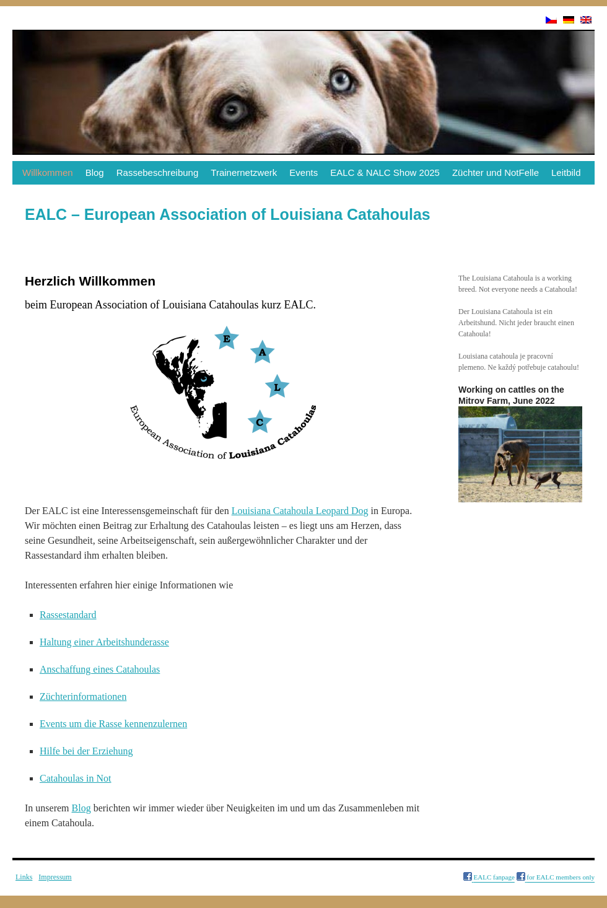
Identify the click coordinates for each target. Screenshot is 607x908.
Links (23, 877)
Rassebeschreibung (157, 172)
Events (303, 172)
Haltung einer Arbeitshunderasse (104, 642)
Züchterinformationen (83, 696)
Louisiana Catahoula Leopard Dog (300, 510)
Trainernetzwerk (244, 172)
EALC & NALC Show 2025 (385, 172)
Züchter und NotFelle (495, 172)
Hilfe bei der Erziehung (86, 751)
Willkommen (47, 172)
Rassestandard (68, 614)
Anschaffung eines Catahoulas (100, 669)
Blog (94, 172)
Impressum (54, 877)
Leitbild (566, 172)
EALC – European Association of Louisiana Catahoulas (227, 214)
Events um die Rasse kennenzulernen (113, 723)
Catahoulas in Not (75, 778)
